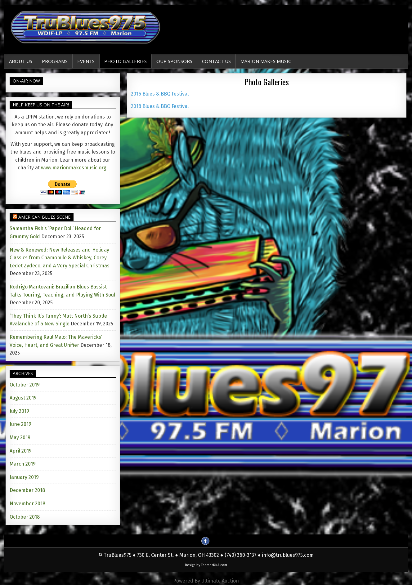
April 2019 (21, 451)
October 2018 (25, 517)
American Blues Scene (44, 217)
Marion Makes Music (265, 61)
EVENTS (86, 61)
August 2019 (23, 398)
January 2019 (24, 477)
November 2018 (27, 504)
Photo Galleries (125, 61)
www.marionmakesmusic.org (73, 168)
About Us (20, 61)
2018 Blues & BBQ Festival (160, 106)
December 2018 (27, 490)
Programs (55, 61)
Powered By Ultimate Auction (206, 581)
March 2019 (23, 464)
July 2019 (19, 411)
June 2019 (20, 424)
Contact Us (216, 61)
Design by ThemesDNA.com (206, 565)
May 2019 (20, 437)
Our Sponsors (174, 61)
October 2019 (25, 385)
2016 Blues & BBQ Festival (160, 94)
